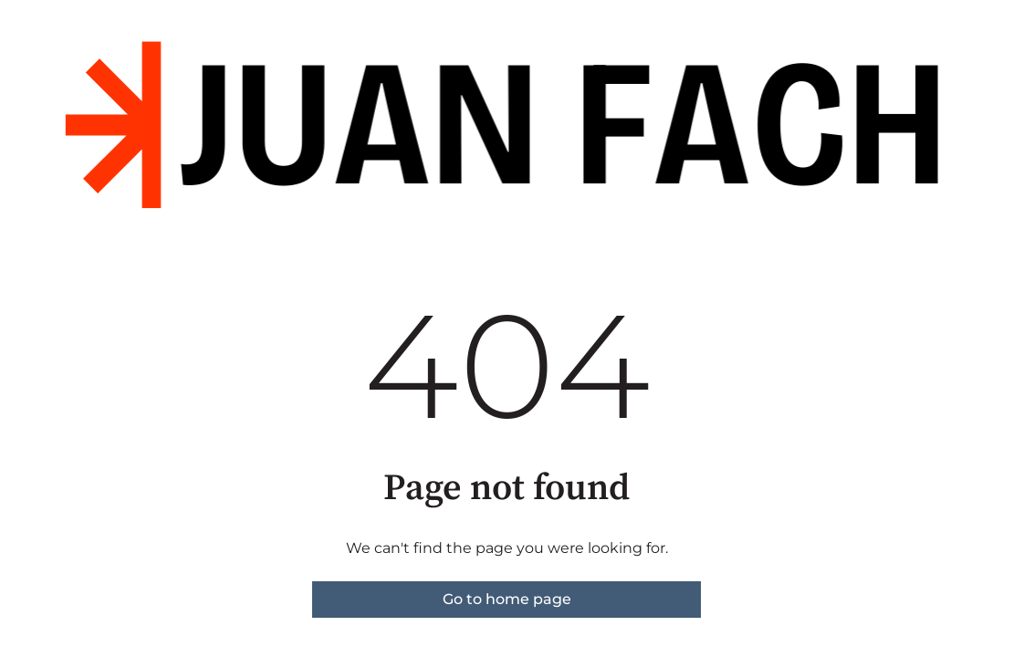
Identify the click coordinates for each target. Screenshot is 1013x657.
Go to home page (507, 599)
